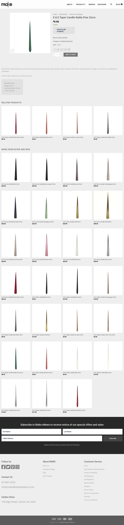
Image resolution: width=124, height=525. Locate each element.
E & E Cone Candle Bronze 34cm (72, 184)
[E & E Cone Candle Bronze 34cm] (77, 167)
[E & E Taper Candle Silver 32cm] (15, 393)
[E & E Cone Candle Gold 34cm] (77, 205)
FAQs (86, 466)
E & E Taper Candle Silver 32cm (10, 410)
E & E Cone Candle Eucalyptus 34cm (43, 222)
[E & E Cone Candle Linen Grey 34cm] (15, 242)
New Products (47, 476)
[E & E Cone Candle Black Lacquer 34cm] (46, 167)
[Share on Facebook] (54, 49)
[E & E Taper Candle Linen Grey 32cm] (108, 318)
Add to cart (70, 54)
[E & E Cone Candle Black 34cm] (15, 167)
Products (81, 4)
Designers (102, 4)
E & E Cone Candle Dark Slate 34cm (11, 222)
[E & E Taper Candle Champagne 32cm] (108, 280)
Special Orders (89, 483)
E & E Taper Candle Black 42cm (72, 297)
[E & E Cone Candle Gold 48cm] (108, 205)
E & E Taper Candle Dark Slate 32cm (104, 137)
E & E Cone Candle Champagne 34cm (105, 184)
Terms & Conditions (90, 500)
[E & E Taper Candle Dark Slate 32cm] (108, 120)
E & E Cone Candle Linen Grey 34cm (12, 259)
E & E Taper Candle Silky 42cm (103, 373)
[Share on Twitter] (58, 49)
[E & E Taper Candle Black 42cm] (77, 280)
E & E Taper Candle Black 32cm (41, 297)
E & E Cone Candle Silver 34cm (103, 259)
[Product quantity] (57, 55)
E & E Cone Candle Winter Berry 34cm (12, 297)
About (70, 4)
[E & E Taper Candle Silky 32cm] (77, 355)
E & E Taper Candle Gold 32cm (41, 335)
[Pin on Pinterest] (65, 49)
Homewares (63, 14)
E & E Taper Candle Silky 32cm (72, 373)
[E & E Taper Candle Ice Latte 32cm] (77, 120)
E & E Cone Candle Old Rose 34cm (42, 259)
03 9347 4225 (8, 482)
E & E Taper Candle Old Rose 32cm (42, 137)
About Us (46, 466)
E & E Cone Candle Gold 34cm (72, 222)
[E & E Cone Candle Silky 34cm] (77, 242)
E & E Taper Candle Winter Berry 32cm (12, 137)
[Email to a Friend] (61, 49)
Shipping (87, 486)
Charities (87, 497)
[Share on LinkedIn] (68, 49)
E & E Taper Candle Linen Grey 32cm (104, 335)
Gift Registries (89, 479)
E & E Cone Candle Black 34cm (10, 184)
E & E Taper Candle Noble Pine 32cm (12, 373)
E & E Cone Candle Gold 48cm (102, 222)
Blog (44, 473)
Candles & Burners (76, 14)
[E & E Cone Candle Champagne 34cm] (108, 167)
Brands (92, 4)
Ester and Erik (62, 38)
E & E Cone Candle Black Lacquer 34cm (43, 184)
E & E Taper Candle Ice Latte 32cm (73, 137)
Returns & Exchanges (91, 493)
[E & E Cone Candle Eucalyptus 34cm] (46, 205)
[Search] (111, 4)
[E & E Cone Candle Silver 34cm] (108, 242)
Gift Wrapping (88, 476)
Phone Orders (88, 490)
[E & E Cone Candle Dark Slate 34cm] (15, 205)
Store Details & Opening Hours (94, 469)
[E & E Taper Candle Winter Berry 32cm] (15, 120)
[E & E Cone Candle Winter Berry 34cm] (15, 280)
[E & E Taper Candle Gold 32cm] (46, 318)
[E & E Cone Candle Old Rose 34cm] (46, 242)
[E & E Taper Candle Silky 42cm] (108, 355)
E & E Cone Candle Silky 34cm (72, 259)
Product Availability (90, 473)
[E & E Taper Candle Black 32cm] (46, 280)
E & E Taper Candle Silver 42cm (41, 410)
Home (55, 14)
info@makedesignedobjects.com (17, 487)
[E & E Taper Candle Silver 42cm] (46, 393)
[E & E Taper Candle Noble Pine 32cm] (15, 355)
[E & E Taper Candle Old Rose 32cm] (46, 120)
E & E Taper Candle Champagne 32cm (105, 297)
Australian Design (49, 469)
